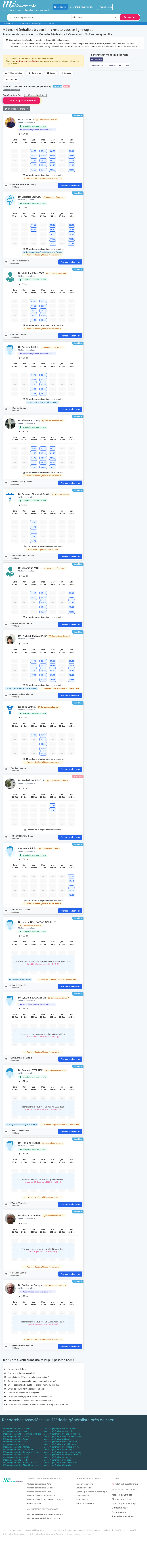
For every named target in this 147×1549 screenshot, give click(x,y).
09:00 (43, 155)
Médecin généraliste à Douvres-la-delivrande (63, 1436)
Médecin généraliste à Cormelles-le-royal (61, 1447)
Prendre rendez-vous (70, 185)
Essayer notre (83, 1530)
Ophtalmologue (82, 1495)
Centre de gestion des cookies (79, 1534)
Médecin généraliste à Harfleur (16, 1460)
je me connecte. (105, 7)
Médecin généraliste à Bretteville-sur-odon (62, 1454)
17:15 (33, 670)
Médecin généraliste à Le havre (16, 1428)
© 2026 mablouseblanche (35, 1530)
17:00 (71, 607)
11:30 (33, 165)
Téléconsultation (13, 73)
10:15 (43, 320)
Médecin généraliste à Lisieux (16, 1436)
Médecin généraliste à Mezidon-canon (60, 1441)
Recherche (26, 23)
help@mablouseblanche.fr (125, 1484)
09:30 (43, 165)
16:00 (43, 607)
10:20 (33, 522)
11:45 (71, 243)
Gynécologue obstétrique (124, 1503)
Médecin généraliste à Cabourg (57, 1457)
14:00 (33, 315)
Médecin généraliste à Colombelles (59, 1431)
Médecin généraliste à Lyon (39, 1491)
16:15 (71, 890)
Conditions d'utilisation (12, 1530)
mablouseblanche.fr (11, 23)
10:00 (33, 155)
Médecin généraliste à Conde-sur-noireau (62, 1434)
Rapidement (111, 65)
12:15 (33, 453)
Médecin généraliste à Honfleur (17, 1457)
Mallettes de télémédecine (114, 1530)
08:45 (43, 151)
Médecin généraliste (40, 23)
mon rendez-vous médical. (82, 7)
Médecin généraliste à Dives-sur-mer (60, 1428)
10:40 (33, 527)
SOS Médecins (134, 1530)
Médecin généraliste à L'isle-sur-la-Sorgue (45, 1499)
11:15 (33, 160)
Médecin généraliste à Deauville (57, 1465)
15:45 (43, 602)
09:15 (43, 160)
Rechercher (129, 17)
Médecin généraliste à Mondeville (18, 1447)
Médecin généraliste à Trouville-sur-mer (61, 1444)
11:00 (43, 457)
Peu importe (96, 59)
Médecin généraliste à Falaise (16, 1454)
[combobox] (97, 17)
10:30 (71, 234)
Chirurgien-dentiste (121, 1499)
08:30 (33, 151)
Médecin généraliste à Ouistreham (18, 1449)
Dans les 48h (123, 65)
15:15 (33, 393)
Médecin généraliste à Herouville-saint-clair (22, 1434)
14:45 (33, 457)
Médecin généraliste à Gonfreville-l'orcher (21, 1452)
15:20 (33, 536)
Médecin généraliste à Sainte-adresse (19, 1462)
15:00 (52, 243)
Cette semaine (97, 65)
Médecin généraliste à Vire (14, 1441)
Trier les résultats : (16, 108)
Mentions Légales (56, 1530)
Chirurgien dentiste (83, 1487)
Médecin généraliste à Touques (57, 1460)
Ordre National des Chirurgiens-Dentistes (46, 1534)
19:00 (33, 597)
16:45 (33, 661)
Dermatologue (81, 1499)
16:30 (43, 612)
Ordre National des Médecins (14, 1534)
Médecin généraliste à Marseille (41, 1487)
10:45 (71, 239)
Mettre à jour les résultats (27, 61)
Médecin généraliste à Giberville (58, 1439)
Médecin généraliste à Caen (15, 1431)
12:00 (33, 169)
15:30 (71, 169)
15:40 (33, 541)
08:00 (71, 593)
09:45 (43, 169)
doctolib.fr (78, 115)
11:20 (33, 531)
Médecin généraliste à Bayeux (16, 1439)
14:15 (33, 320)
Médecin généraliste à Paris (39, 1484)
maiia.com (78, 776)
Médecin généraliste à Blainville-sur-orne (21, 1465)
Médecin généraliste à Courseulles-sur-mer (62, 1452)
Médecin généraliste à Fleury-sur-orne (60, 1462)
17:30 (33, 675)
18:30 (71, 612)
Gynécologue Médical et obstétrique (91, 1491)
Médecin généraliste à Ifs (14, 1444)
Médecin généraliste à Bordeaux (41, 1495)
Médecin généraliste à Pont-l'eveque (59, 1449)
